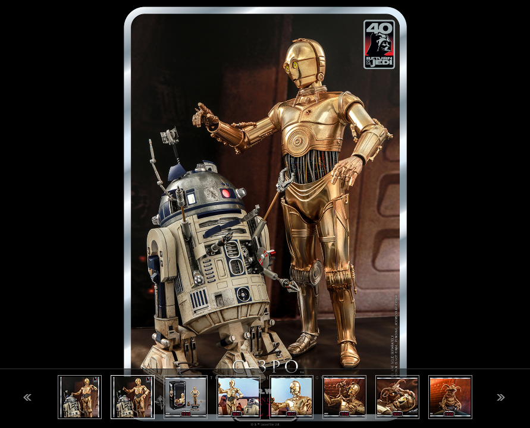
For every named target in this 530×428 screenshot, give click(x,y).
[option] (265, 214)
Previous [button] (27, 397)
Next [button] (501, 397)
